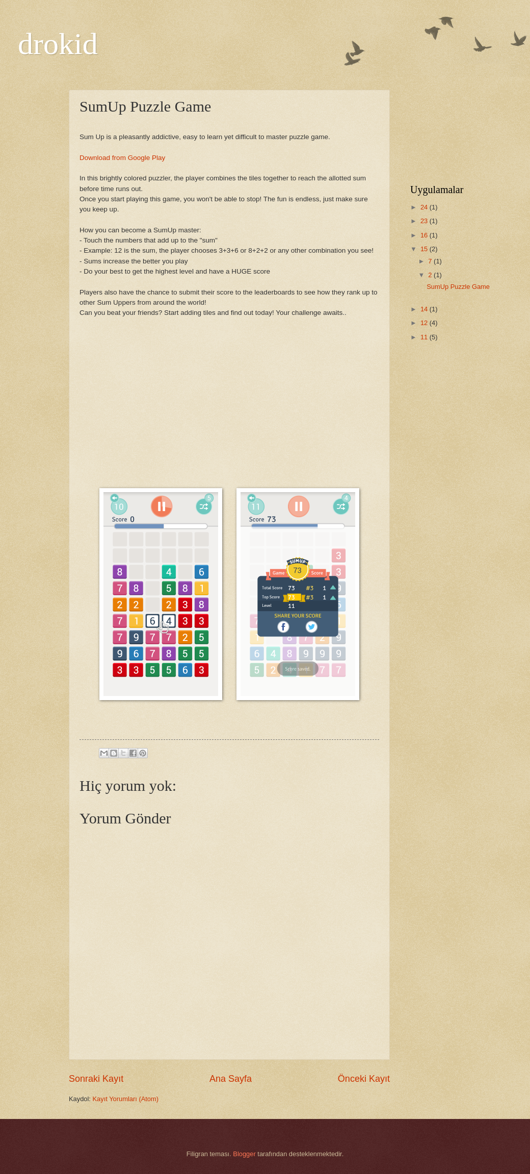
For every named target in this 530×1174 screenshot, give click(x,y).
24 (425, 207)
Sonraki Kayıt (96, 1079)
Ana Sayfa (230, 1079)
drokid (58, 44)
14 (425, 309)
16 (425, 235)
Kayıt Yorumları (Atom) (126, 1099)
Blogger (244, 1154)
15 (425, 249)
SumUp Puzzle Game (458, 286)
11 (425, 337)
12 (425, 323)
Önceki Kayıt (364, 1079)
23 (425, 221)
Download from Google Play (122, 158)
